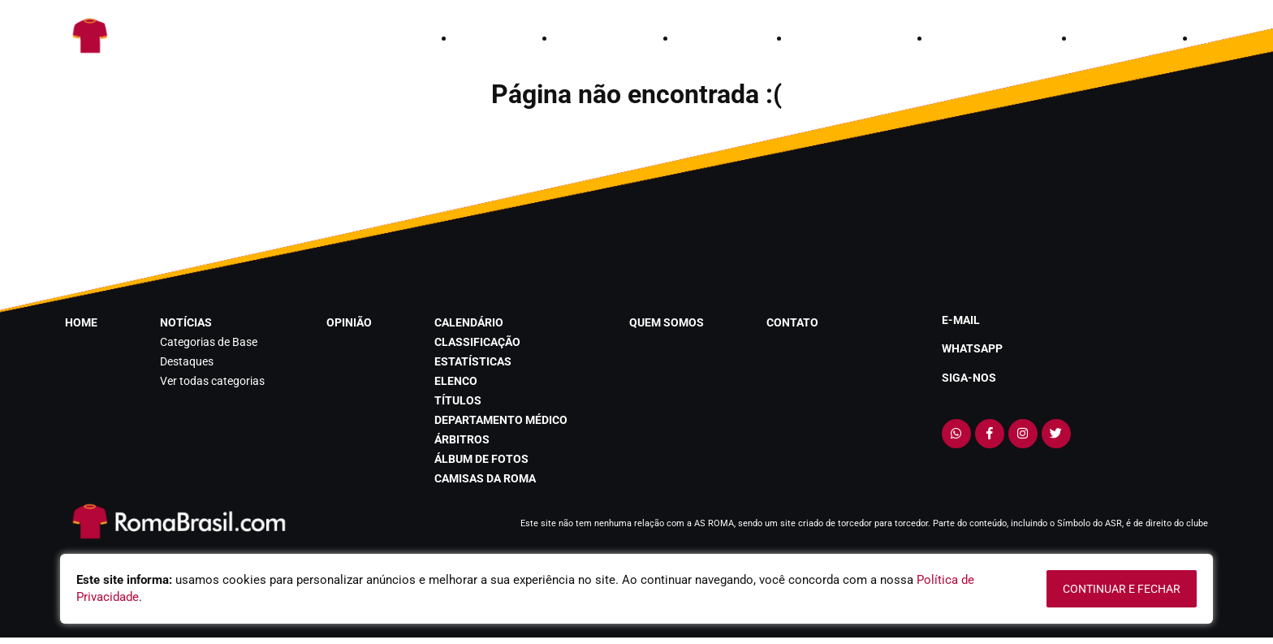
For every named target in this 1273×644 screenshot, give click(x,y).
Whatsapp (972, 348)
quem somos (969, 38)
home (472, 38)
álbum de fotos (481, 458)
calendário (827, 38)
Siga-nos (969, 377)
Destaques (187, 361)
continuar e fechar (1121, 588)
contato (1102, 38)
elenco (455, 380)
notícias (582, 38)
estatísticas (472, 361)
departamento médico (500, 419)
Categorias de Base (208, 341)
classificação (477, 341)
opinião (700, 38)
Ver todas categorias (212, 380)
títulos (457, 400)
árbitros (462, 439)
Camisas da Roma (485, 478)
